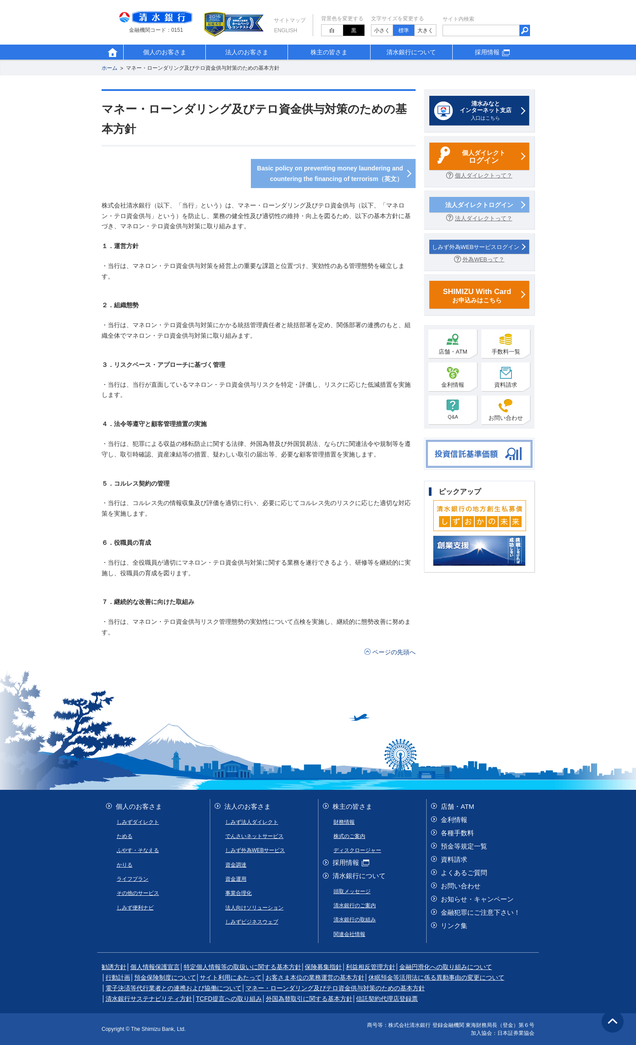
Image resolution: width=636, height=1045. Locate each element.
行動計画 (118, 977)
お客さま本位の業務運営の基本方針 (314, 977)
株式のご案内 (349, 836)
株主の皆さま (329, 52)
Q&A (453, 409)
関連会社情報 (349, 934)
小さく (382, 30)
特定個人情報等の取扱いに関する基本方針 (242, 966)
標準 (403, 30)
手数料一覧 (506, 344)
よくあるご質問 (464, 872)
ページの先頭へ (394, 652)
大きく (425, 30)
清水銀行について (411, 52)
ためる (124, 836)
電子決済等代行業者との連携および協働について (174, 988)
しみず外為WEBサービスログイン (476, 247)
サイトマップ (290, 20)
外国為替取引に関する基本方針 (309, 998)
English (285, 30)
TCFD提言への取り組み (229, 998)
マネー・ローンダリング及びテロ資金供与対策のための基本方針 (203, 68)
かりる (124, 865)
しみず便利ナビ (135, 908)
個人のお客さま (164, 52)
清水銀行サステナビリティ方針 (149, 998)
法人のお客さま (247, 52)
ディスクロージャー (357, 850)
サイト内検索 (458, 19)
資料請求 (505, 377)
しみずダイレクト (138, 822)
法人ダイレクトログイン (479, 204)
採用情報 (493, 52)
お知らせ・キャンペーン (477, 899)
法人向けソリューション (254, 908)
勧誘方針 (114, 966)
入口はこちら (485, 110)
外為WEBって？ (483, 259)
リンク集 (454, 925)
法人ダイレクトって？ (483, 218)
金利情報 (452, 377)
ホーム (109, 68)
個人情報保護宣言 (155, 966)
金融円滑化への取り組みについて (445, 966)
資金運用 (235, 879)
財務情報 (344, 822)
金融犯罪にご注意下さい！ (480, 912)
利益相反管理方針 (370, 966)
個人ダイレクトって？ (483, 175)
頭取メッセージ (352, 891)
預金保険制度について (165, 977)
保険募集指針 (323, 966)
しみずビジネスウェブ (251, 922)
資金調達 (235, 865)
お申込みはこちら (477, 295)
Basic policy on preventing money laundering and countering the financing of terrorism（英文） (330, 173)
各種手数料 (457, 833)
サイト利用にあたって (230, 977)
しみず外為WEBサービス (255, 850)
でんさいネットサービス (254, 836)
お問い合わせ (505, 410)
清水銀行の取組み (354, 920)
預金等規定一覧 (464, 846)
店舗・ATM (453, 344)
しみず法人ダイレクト (251, 822)
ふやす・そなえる (138, 850)
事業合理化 (238, 893)
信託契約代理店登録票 (387, 998)
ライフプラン (132, 879)
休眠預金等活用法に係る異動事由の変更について (436, 977)
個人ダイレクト (483, 157)
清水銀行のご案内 (354, 905)
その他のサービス (138, 893)
